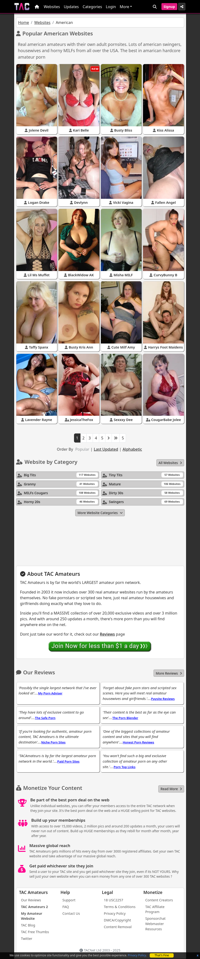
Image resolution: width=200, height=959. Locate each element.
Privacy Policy (137, 955)
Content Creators (159, 900)
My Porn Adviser (50, 693)
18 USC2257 (113, 900)
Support (69, 900)
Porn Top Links (124, 767)
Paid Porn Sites (68, 761)
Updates (71, 6)
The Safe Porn (45, 718)
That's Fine (161, 955)
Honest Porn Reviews (138, 742)
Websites (52, 6)
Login (111, 6)
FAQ (66, 906)
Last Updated (106, 449)
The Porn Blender (125, 718)
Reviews (107, 634)
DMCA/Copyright (117, 920)
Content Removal (118, 927)
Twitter (26, 938)
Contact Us (71, 913)
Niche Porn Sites (53, 742)
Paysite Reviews (163, 699)
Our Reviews (31, 900)
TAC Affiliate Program (155, 909)
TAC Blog (28, 925)
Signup (169, 6)
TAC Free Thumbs (35, 932)
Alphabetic (132, 449)
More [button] (124, 6)
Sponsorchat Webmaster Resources (155, 923)
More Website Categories (99, 512)
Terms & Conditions (120, 906)
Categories (92, 6)
